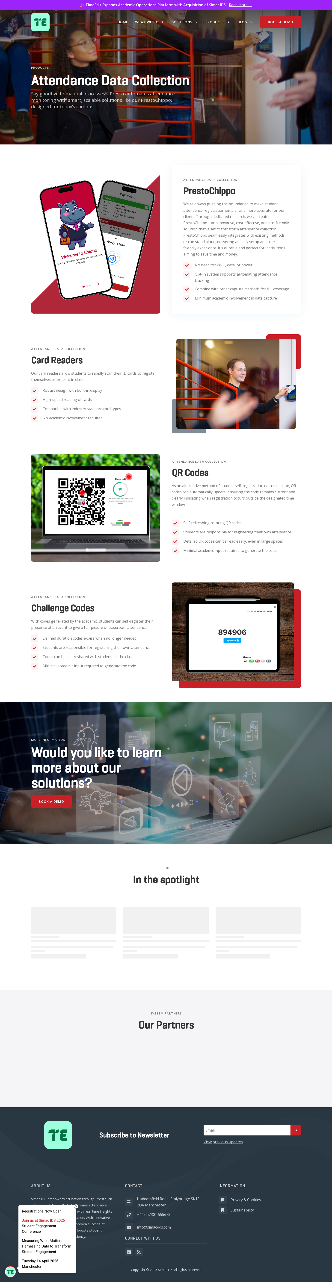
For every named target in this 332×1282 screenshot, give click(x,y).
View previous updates (223, 1141)
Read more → (240, 4)
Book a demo (51, 801)
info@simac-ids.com (154, 1227)
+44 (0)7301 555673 (153, 1214)
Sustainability (242, 1210)
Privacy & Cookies (246, 1199)
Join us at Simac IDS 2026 (43, 1220)
